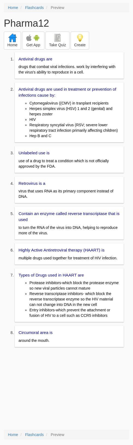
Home (13, 7)
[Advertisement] (66, 389)
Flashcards (34, 7)
